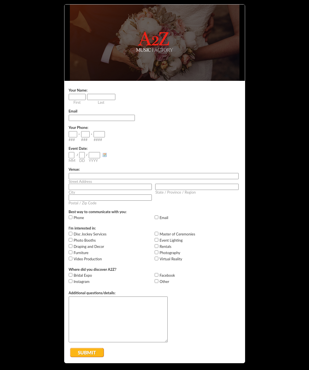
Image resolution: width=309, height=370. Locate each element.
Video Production (88, 259)
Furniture (81, 252)
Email (73, 111)
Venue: (74, 169)
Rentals (166, 246)
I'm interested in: (82, 228)
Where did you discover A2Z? (92, 269)
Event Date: (78, 148)
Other (164, 281)
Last (101, 102)
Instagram (82, 281)
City (72, 192)
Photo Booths (85, 240)
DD (82, 160)
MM (72, 160)
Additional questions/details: (92, 293)
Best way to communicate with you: (98, 211)
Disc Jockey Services (90, 234)
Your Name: (78, 90)
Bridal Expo (83, 275)
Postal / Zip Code (83, 203)
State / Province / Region (175, 192)
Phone (79, 217)
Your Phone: (78, 127)
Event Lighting (171, 240)
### (72, 139)
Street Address (80, 181)
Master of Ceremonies (177, 234)
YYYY (93, 160)
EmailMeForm (154, 43)
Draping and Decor (89, 246)
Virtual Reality (171, 259)
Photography (170, 252)
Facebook (167, 275)
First (77, 102)
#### (98, 139)
